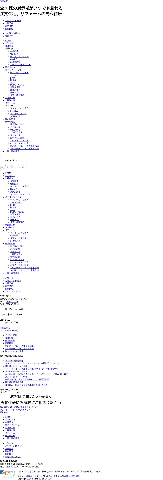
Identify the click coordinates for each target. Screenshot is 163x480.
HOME (8, 41)
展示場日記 (10, 340)
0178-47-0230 (12, 301)
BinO (12, 78)
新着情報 (9, 343)
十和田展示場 (16, 132)
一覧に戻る (5, 328)
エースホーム (16, 75)
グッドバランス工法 (19, 56)
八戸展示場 (15, 127)
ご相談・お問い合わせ (42, 476)
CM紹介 (13, 59)
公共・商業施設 (17, 95)
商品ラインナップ (13, 67)
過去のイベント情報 (14, 351)
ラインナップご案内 (19, 73)
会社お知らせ (11, 338)
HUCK (13, 80)
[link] (7, 474)
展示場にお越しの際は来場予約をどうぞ (18, 407)
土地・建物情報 (12, 151)
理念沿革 (14, 54)
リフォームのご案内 (19, 108)
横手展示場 (15, 135)
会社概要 (14, 51)
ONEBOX (14, 92)
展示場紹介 (10, 119)
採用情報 (9, 29)
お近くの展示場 (25, 476)
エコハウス (15, 90)
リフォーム (10, 103)
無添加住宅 (15, 87)
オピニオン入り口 (13, 291)
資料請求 (9, 26)
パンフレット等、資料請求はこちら (16, 410)
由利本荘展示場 (17, 138)
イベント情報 (11, 335)
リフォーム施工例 (18, 114)
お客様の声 (10, 100)
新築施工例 (10, 97)
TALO (12, 82)
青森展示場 (15, 130)
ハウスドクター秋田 (19, 143)
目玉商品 (14, 111)
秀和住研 (4, 1)
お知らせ (9, 278)
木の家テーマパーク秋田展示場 (24, 148)
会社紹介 (9, 46)
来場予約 (9, 23)
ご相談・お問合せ (13, 21)
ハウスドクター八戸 (19, 140)
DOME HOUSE (17, 85)
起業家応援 (15, 62)
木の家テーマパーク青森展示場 (24, 146)
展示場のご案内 (17, 124)
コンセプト (10, 43)
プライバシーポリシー (20, 65)
